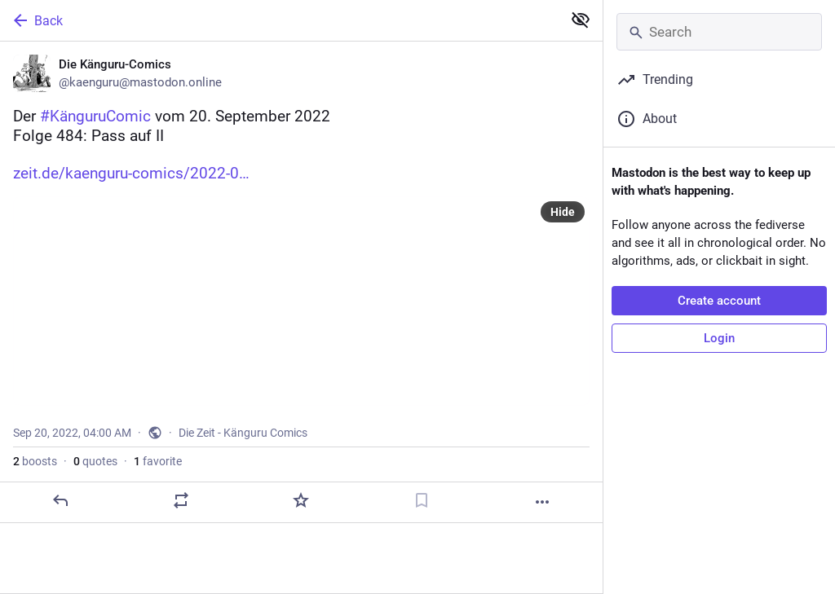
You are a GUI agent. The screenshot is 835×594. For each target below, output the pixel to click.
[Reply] (60, 500)
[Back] (279, 20)
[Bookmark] (421, 500)
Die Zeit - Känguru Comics (243, 432)
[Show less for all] (581, 19)
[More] (542, 502)
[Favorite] (301, 500)
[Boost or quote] (181, 500)
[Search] (719, 32)
